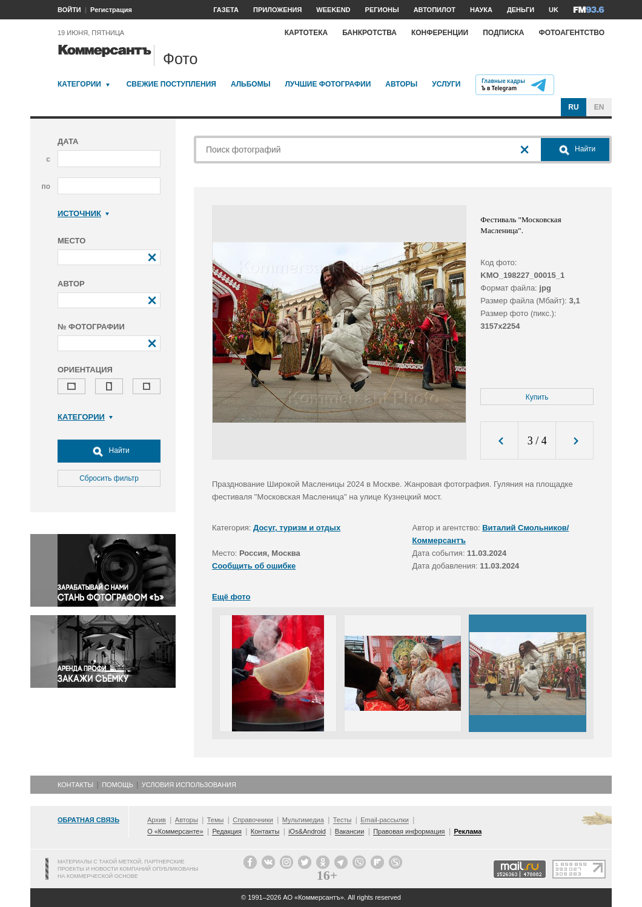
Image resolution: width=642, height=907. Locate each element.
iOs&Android (307, 831)
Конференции (439, 32)
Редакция (226, 831)
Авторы (401, 84)
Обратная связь (88, 819)
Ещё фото (231, 596)
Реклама (468, 831)
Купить (537, 397)
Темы (215, 819)
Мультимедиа (303, 819)
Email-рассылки (384, 819)
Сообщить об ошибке (254, 565)
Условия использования (189, 784)
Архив (156, 819)
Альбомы (251, 84)
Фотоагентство (571, 32)
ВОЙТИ (69, 9)
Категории (79, 84)
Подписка (503, 32)
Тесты (342, 819)
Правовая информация (409, 831)
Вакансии (350, 831)
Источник (83, 213)
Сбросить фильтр (109, 478)
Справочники (253, 819)
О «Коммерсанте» (175, 831)
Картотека (306, 32)
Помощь (117, 784)
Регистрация (111, 9)
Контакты (75, 784)
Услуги (446, 84)
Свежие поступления (171, 84)
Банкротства (369, 32)
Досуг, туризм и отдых (296, 527)
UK (553, 9)
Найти (109, 451)
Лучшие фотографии (328, 84)
